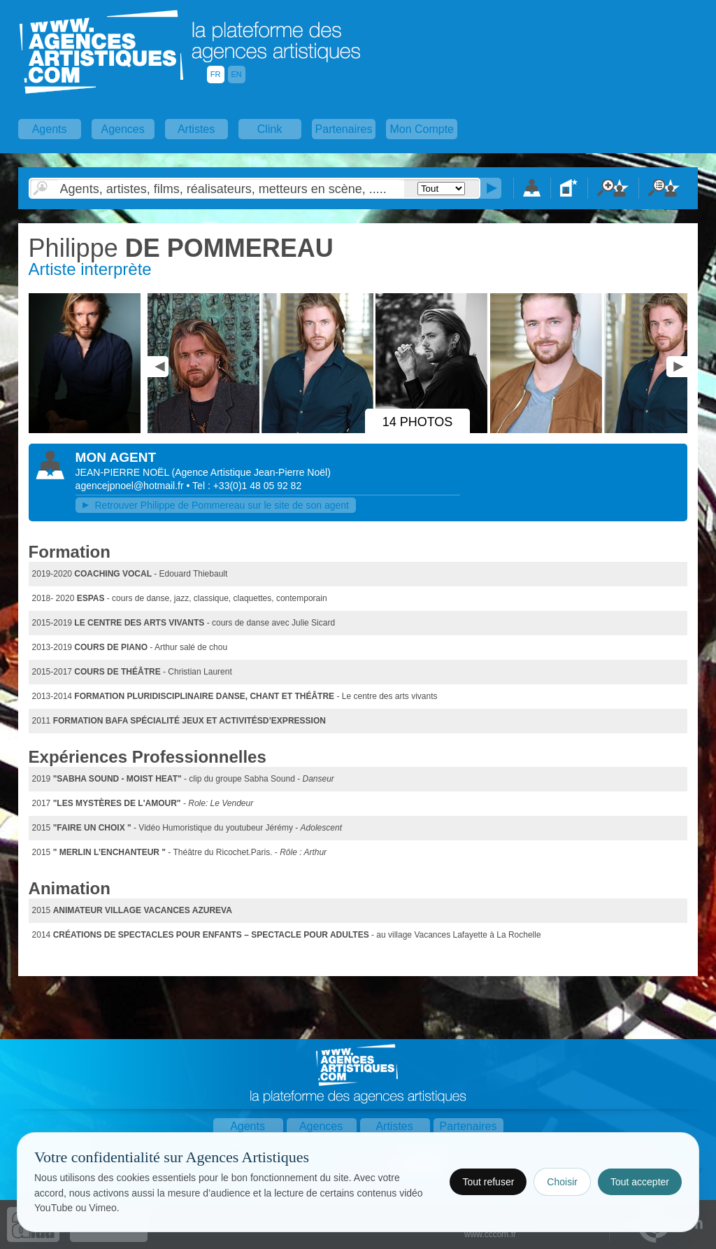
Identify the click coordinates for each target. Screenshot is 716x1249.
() (251, 472)
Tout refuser (488, 1181)
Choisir (562, 1181)
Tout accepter (639, 1181)
